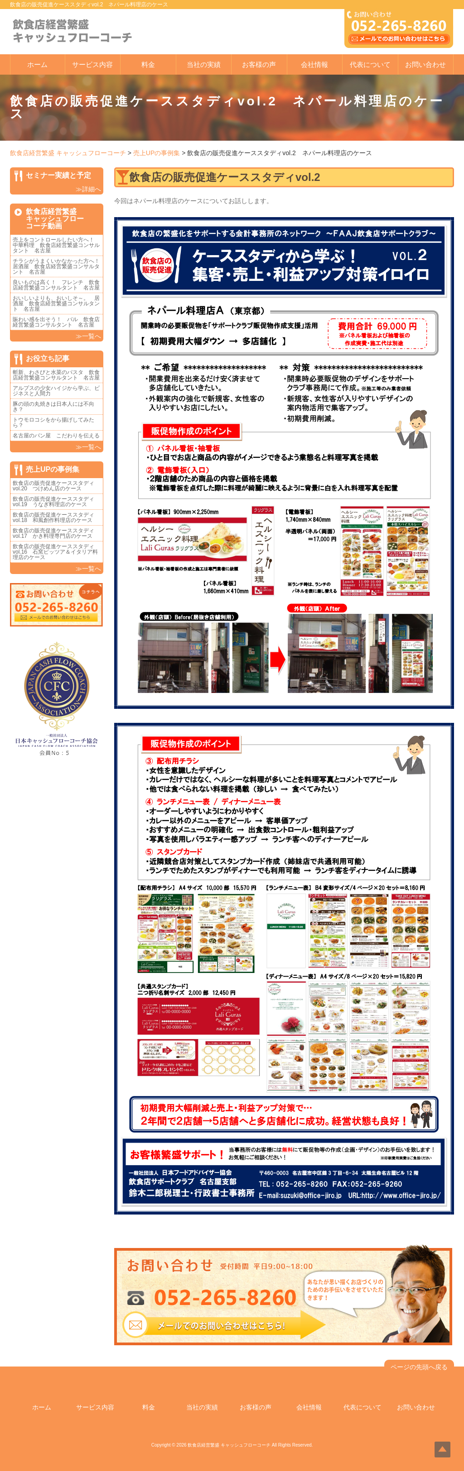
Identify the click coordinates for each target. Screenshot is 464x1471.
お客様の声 (259, 64)
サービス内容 (92, 64)
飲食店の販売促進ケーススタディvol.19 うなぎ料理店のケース (53, 502)
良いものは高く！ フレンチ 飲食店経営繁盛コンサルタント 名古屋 (56, 285)
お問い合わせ (425, 64)
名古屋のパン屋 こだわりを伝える (59, 435)
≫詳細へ (88, 189)
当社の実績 (204, 64)
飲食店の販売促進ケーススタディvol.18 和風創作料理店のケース (53, 517)
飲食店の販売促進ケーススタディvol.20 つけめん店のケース (53, 486)
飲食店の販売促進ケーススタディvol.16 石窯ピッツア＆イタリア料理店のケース (55, 551)
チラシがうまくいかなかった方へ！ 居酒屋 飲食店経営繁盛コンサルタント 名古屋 (59, 266)
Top (442, 1449)
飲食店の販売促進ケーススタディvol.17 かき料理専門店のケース (53, 533)
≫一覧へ (88, 336)
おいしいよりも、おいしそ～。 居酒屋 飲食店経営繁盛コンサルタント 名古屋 (56, 303)
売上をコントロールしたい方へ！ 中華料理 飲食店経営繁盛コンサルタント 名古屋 (56, 245)
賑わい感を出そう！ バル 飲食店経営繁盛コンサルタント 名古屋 (56, 322)
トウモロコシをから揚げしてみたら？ (53, 422)
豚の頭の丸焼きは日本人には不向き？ (53, 407)
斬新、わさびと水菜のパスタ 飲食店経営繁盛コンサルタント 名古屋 (56, 375)
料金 (148, 64)
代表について (370, 64)
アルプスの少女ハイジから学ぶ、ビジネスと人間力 (56, 391)
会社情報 (314, 64)
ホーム (37, 64)
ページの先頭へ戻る (419, 1367)
